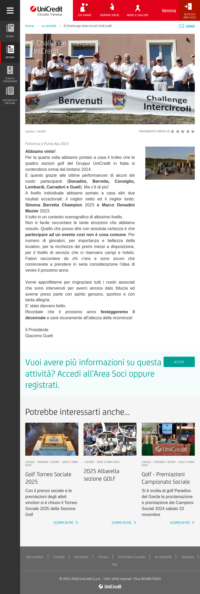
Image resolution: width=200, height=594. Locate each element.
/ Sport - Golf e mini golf (102, 462)
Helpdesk (188, 557)
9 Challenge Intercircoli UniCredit (88, 26)
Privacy (103, 557)
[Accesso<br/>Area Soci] (189, 11)
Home (30, 26)
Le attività (49, 26)
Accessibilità (163, 557)
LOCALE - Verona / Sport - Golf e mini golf (51, 463)
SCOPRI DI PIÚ (64, 523)
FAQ (114, 564)
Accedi (179, 362)
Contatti (59, 557)
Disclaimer (81, 557)
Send (187, 26)
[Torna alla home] (46, 10)
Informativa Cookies (131, 557)
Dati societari (35, 557)
